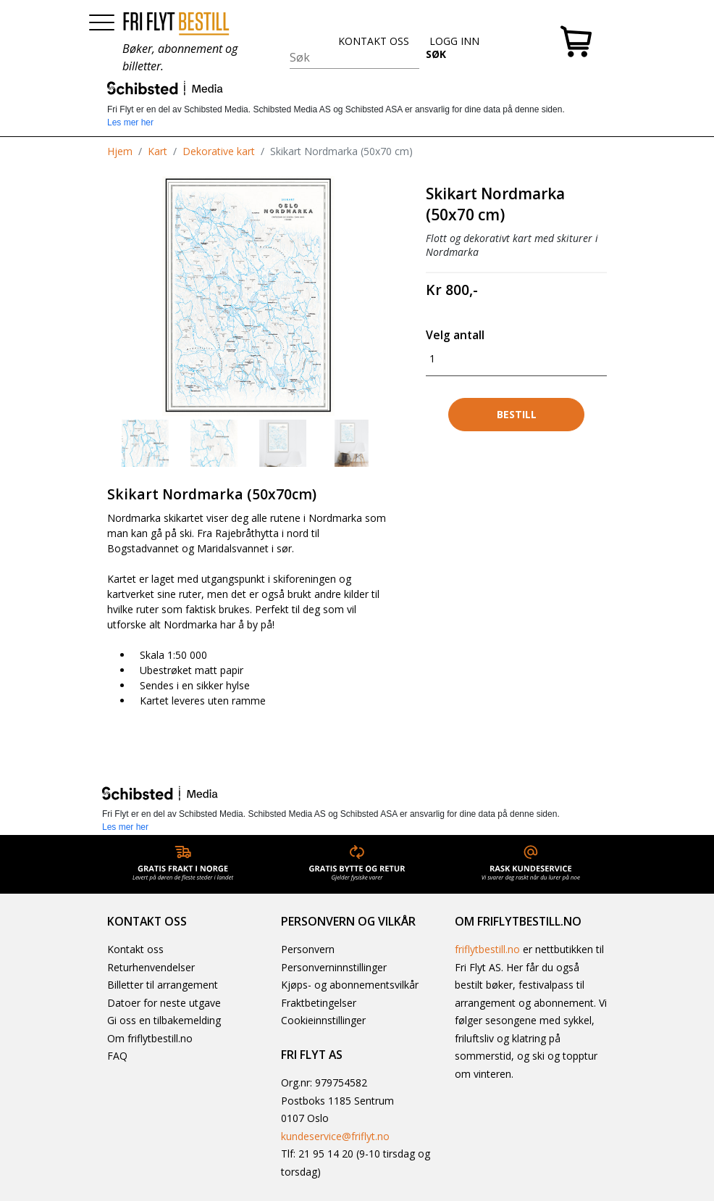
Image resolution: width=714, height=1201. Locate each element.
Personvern (308, 949)
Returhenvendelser (151, 967)
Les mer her (130, 122)
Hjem (120, 151)
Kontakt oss (135, 949)
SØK (436, 54)
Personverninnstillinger (334, 967)
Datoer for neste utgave (164, 1003)
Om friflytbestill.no (150, 1038)
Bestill (517, 414)
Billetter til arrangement (162, 985)
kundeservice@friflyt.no (335, 1136)
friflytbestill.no (487, 949)
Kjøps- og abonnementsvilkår (350, 985)
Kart (157, 151)
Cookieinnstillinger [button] (323, 1020)
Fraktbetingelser (318, 1003)
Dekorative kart (218, 151)
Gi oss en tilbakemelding (164, 1020)
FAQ (117, 1056)
